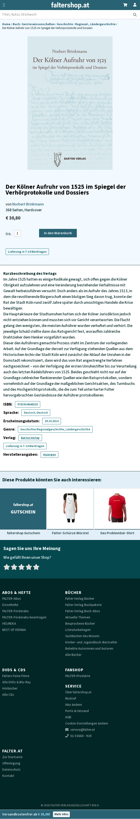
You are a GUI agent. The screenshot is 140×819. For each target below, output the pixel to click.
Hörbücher (9, 688)
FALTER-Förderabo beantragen (24, 617)
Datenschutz (11, 769)
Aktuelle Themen (77, 617)
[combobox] (70, 14)
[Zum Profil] (134, 4)
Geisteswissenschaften (38, 24)
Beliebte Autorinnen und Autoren (89, 648)
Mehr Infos (61, 814)
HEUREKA (9, 623)
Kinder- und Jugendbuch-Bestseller (91, 642)
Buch (17, 24)
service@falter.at (80, 729)
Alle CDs (8, 694)
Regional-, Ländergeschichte (95, 24)
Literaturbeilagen (78, 630)
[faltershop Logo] (70, 5)
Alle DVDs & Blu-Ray (16, 682)
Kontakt (8, 776)
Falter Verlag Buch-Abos (82, 611)
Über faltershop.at (78, 692)
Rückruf (70, 698)
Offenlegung (11, 763)
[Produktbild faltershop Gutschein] (23, 512)
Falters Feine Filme (15, 676)
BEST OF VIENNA (14, 630)
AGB (68, 717)
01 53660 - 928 (78, 736)
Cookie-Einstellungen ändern (86, 723)
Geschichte (65, 24)
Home (6, 24)
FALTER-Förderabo (15, 611)
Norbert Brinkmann (28, 204)
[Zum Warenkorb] (125, 4)
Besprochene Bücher (80, 623)
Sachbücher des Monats (82, 636)
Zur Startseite (12, 757)
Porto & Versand (77, 711)
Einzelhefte (10, 605)
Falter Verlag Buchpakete (83, 605)
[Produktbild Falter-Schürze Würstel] (70, 512)
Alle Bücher (73, 655)
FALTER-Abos (11, 598)
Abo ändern (73, 704)
